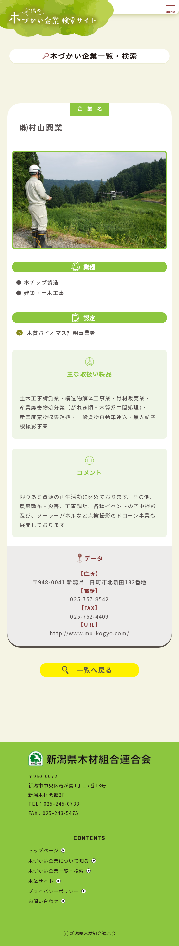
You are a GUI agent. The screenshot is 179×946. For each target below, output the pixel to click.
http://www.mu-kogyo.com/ (89, 633)
